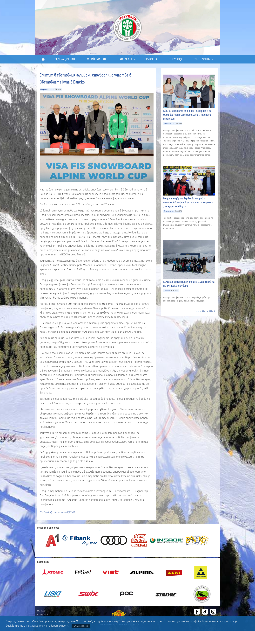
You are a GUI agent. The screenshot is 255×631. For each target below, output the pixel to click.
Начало (41, 610)
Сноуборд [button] (175, 59)
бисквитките (14, 625)
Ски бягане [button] (125, 59)
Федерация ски (46, 89)
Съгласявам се (81, 626)
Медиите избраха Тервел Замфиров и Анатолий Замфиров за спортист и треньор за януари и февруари (188, 202)
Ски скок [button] (150, 59)
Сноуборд (167, 290)
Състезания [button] (202, 59)
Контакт (42, 614)
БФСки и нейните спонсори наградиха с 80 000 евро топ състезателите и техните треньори (187, 114)
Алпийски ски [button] (96, 59)
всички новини (208, 311)
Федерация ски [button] (64, 59)
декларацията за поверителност (47, 625)
